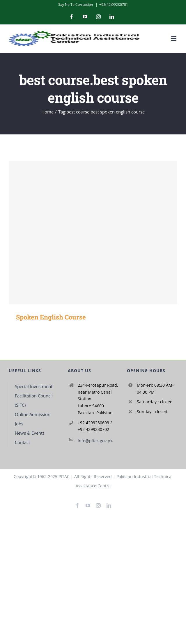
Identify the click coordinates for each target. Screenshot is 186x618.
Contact (22, 442)
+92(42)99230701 (113, 4)
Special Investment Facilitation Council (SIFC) (34, 395)
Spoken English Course (51, 317)
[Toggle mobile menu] (174, 38)
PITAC (64, 476)
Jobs (19, 424)
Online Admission (32, 414)
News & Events (30, 433)
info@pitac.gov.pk (95, 440)
